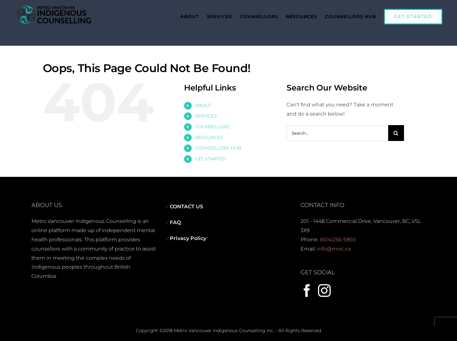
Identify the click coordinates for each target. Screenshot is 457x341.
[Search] (396, 130)
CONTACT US (186, 203)
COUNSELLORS (212, 123)
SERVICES (206, 113)
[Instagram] (324, 287)
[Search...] (337, 130)
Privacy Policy (188, 235)
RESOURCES (209, 134)
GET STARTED (210, 155)
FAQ (175, 219)
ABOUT (203, 102)
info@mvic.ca (334, 246)
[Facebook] (307, 287)
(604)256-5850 (338, 236)
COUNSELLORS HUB (218, 145)
